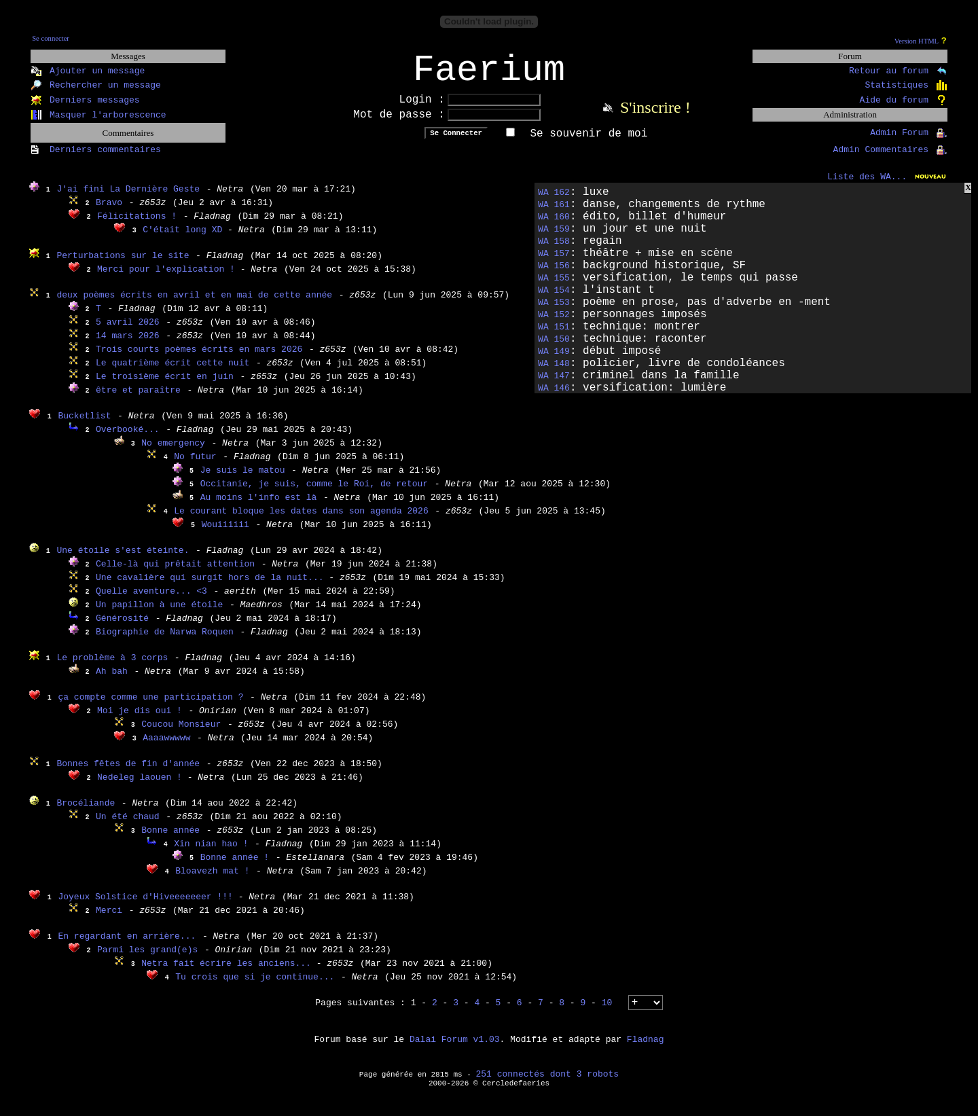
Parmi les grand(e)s (147, 959)
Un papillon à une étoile (159, 614)
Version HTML (916, 41)
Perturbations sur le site (122, 264)
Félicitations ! (137, 225)
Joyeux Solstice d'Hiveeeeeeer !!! (148, 906)
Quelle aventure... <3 (151, 600)
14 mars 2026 (128, 345)
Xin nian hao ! (211, 853)
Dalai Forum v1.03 (455, 1048)
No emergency (173, 452)
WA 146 (554, 397)
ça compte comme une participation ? (150, 706)
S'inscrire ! (655, 116)
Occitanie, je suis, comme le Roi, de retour (314, 493)
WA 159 (554, 238)
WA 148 (554, 372)
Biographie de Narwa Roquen (165, 641)
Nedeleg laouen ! (142, 786)
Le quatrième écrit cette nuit (172, 372)
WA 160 (554, 226)
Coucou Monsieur (181, 733)
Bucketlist (84, 425)
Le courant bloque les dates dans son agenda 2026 (301, 520)
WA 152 (554, 324)
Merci (109, 919)
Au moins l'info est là (258, 506)
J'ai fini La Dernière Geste (128, 198)
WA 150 (554, 348)
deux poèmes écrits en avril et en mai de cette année (194, 304)
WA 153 (554, 311)
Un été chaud (128, 826)
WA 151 (554, 336)
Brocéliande (85, 812)
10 (607, 1012)
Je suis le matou (242, 479)
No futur (195, 466)
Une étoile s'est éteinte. (122, 559)
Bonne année (170, 839)
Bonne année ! (234, 866)
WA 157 (554, 262)
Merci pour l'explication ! (168, 278)
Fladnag (645, 1048)
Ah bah (112, 680)
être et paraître (138, 399)
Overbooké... (128, 438)
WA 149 (554, 360)
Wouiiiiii (225, 533)
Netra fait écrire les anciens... (228, 972)
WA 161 (554, 214)
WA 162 (554, 201)
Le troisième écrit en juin (165, 385)
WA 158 (554, 250)
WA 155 (554, 287)
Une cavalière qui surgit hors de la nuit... (212, 586)
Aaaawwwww (166, 747)
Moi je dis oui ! (139, 720)
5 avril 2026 (128, 331)
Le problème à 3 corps (112, 667)
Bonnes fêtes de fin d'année (128, 773)
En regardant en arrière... (127, 945)
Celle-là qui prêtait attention (175, 573)
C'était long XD (185, 239)
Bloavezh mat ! (212, 880)
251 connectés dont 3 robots (547, 1083)
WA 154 (554, 299)
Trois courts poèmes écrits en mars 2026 (199, 358)
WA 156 (554, 275)
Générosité (122, 627)
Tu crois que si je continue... (254, 986)
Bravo (109, 211)
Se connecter (50, 38)
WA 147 (554, 385)
